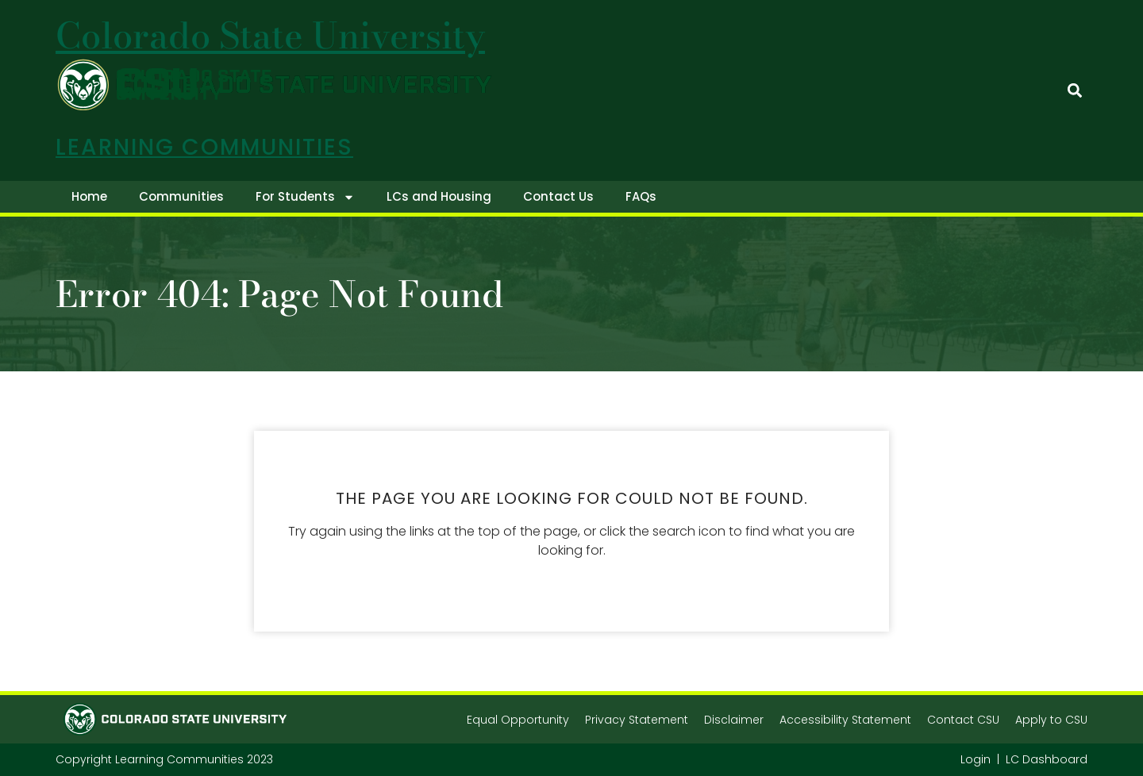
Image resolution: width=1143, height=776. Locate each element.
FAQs (640, 196)
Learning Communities (204, 147)
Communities (181, 196)
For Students (305, 197)
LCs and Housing (439, 196)
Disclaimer (734, 720)
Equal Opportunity (518, 720)
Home (89, 196)
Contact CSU (963, 720)
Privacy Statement (636, 720)
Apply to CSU (1051, 720)
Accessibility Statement (845, 720)
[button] (1074, 91)
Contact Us (558, 196)
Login (975, 759)
